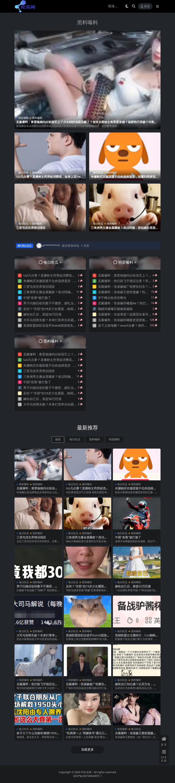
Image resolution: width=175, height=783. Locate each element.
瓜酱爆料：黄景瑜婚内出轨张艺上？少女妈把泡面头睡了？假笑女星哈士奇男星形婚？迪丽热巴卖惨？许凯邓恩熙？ (86, 123)
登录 (145, 6)
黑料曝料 (87, 22)
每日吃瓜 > (52, 262)
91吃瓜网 (86, 772)
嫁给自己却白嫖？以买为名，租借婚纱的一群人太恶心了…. (135, 686)
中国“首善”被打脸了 (37, 297)
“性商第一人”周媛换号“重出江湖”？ (85, 735)
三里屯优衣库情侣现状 (31, 228)
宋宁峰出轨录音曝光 (112, 297)
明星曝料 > (127, 262)
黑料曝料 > (52, 341)
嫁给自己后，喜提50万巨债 (42, 314)
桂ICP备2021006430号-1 (87, 776)
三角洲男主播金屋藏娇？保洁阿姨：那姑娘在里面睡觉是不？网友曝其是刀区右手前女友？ (124, 229)
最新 (58, 439)
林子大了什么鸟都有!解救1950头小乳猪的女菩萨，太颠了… (38, 735)
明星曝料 (23, 118)
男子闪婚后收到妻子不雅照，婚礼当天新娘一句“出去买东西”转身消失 (71, 303)
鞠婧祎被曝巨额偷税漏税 (115, 309)
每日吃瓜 (23, 172)
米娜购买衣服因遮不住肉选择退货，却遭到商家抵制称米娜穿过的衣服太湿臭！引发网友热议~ (124, 178)
